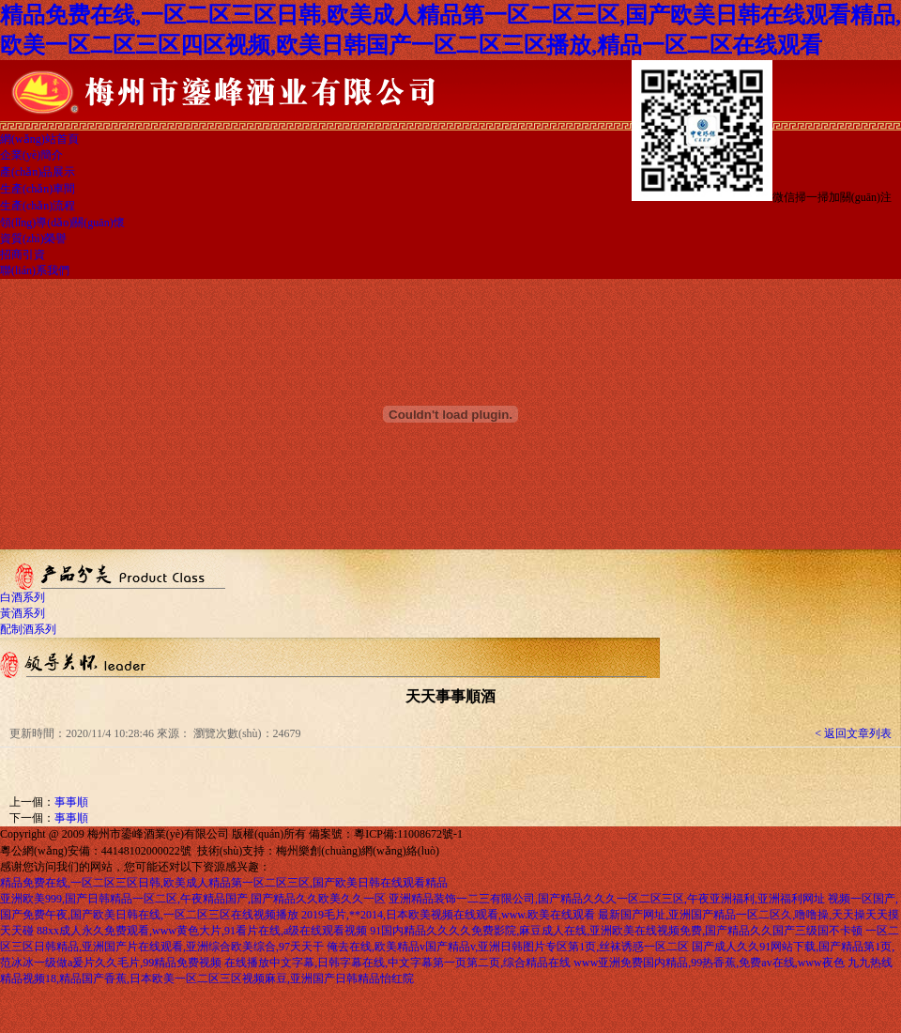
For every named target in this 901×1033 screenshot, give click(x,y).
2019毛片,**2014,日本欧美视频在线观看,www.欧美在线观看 (448, 914)
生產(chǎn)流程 (37, 205)
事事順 (71, 802)
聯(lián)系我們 (34, 270)
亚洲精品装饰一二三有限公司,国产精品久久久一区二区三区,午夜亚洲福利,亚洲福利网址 (607, 898)
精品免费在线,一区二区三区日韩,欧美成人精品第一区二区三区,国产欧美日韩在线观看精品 (224, 882)
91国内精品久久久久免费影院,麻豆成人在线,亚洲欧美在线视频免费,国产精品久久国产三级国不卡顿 (616, 930)
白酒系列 (22, 597)
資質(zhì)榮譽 (33, 238)
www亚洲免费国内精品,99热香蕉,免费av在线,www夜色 (708, 962)
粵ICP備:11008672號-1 (408, 833)
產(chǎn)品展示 (37, 171)
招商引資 (22, 254)
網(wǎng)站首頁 (39, 139)
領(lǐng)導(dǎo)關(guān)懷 (62, 222)
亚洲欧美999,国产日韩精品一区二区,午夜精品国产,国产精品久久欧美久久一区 (193, 898)
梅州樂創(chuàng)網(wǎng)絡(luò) (357, 850)
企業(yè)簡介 (31, 155)
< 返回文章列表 (853, 733)
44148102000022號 (146, 850)
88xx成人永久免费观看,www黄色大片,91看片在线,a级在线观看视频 (202, 930)
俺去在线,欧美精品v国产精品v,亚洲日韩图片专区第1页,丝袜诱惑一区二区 (508, 946)
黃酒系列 (22, 613)
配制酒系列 (28, 629)
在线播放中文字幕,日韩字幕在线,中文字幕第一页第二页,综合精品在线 (397, 962)
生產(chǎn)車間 (37, 188)
